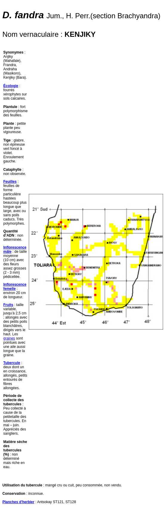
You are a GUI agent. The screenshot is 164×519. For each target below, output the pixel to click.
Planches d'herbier (18, 502)
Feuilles (10, 181)
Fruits (8, 305)
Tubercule (11, 363)
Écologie (10, 86)
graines (9, 338)
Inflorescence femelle (14, 286)
